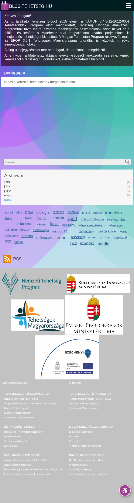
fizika (54, 224)
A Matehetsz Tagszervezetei (19, 417)
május (7, 195)
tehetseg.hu (33, 59)
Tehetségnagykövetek (15, 441)
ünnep (18, 242)
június (7, 190)
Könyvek (73, 441)
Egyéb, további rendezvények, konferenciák (27, 474)
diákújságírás (107, 231)
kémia (41, 224)
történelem (25, 223)
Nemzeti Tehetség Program (83, 403)
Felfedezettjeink (12, 436)
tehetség (78, 237)
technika (73, 212)
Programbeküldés (78, 464)
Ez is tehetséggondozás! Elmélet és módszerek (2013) (33, 469)
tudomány (11, 235)
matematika (92, 212)
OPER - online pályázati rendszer (86, 460)
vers (123, 231)
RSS (16, 259)
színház (105, 237)
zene (61, 237)
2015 (7, 182)
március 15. (60, 231)
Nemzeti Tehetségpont (16, 408)
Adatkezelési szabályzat (14, 383)
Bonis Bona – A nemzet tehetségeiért (23, 431)
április (7, 199)
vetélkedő (120, 237)
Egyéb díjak (10, 446)
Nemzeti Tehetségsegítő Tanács (21, 399)
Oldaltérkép (75, 383)
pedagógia (87, 243)
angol (9, 212)
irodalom (113, 212)
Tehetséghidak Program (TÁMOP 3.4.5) (90, 399)
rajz (8, 241)
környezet (116, 225)
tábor (28, 217)
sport (72, 218)
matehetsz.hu (85, 59)
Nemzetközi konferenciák (17, 464)
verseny (68, 225)
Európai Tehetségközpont (17, 413)
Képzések (74, 436)
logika (29, 212)
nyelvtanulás (116, 219)
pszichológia (40, 230)
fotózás (27, 236)
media (104, 243)
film (19, 212)
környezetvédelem (92, 225)
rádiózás (58, 212)
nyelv (73, 243)
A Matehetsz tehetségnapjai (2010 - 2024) (26, 460)
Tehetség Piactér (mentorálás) (85, 446)
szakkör (58, 217)
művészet (45, 237)
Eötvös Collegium (92, 219)
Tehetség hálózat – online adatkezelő (88, 474)
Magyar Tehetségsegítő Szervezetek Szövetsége (30, 403)
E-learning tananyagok (81, 431)
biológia (42, 212)
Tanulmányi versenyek (81, 469)
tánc (8, 218)
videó (92, 237)
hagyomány (86, 231)
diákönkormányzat (17, 229)
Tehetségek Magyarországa (83, 408)
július (7, 186)
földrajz (41, 218)
